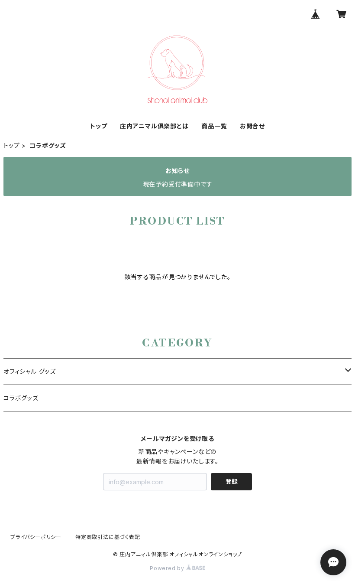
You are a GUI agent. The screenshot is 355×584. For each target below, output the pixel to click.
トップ (98, 126)
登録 (232, 481)
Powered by (177, 568)
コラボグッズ (21, 397)
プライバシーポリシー (35, 537)
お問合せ (252, 126)
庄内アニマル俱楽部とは (154, 126)
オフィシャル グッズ (29, 371)
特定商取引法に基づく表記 (107, 537)
